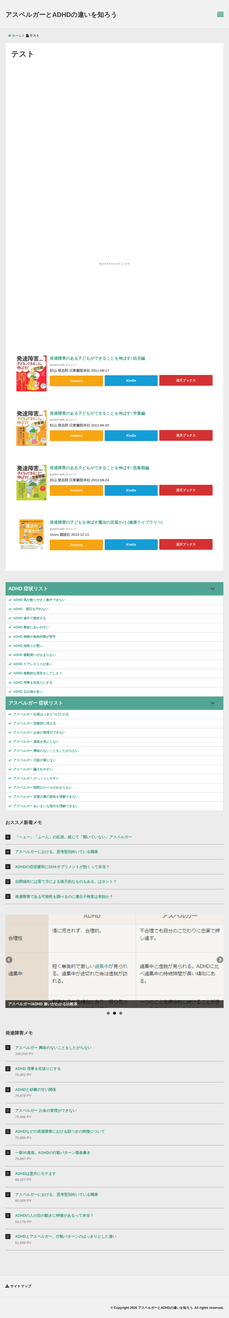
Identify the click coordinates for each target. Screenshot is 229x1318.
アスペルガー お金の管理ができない (37, 732)
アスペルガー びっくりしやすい (33, 778)
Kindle (131, 380)
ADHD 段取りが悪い (25, 645)
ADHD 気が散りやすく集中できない (36, 599)
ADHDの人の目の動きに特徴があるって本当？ (54, 1215)
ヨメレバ (70, 364)
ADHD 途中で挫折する (27, 618)
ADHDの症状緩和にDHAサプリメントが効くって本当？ (62, 866)
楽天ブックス (186, 380)
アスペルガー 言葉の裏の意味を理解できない (43, 796)
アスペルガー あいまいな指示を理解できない (43, 805)
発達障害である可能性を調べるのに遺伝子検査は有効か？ (64, 896)
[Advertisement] (114, 300)
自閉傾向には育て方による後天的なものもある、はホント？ (66, 881)
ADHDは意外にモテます (35, 1173)
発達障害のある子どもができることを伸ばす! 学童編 (97, 413)
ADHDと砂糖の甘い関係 (35, 1089)
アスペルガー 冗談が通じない (32, 759)
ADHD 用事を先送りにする (30, 682)
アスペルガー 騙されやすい (30, 768)
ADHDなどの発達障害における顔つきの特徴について (60, 1131)
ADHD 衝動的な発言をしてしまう (35, 673)
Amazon (76, 380)
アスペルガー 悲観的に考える (32, 723)
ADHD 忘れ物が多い (25, 691)
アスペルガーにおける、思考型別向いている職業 (56, 851)
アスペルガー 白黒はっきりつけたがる (38, 713)
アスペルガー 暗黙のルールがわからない (40, 787)
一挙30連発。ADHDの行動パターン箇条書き (52, 1152)
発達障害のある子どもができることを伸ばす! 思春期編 (99, 468)
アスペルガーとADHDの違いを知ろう (61, 14)
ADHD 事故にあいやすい (28, 627)
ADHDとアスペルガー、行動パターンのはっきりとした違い (65, 1236)
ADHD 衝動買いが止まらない (32, 654)
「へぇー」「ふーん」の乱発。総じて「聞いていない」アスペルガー (73, 836)
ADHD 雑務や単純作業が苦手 (32, 636)
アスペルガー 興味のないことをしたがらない (43, 750)
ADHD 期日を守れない (28, 608)
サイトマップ (20, 1285)
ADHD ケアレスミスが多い (30, 663)
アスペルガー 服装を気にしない (33, 741)
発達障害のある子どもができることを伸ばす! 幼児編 (97, 358)
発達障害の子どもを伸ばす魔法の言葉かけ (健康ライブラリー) (106, 522)
